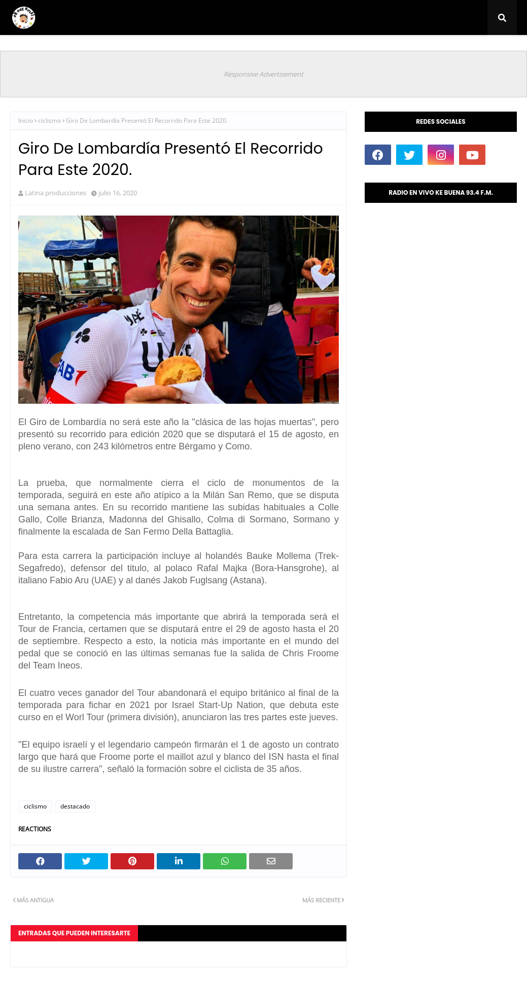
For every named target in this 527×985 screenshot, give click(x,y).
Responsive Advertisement (263, 74)
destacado (75, 806)
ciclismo (49, 120)
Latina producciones (55, 192)
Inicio (25, 120)
